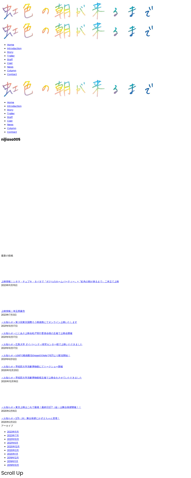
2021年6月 (12, 443)
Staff (10, 59)
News (10, 67)
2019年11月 (12, 461)
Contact (12, 74)
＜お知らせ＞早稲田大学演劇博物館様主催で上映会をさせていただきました (41, 377)
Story (10, 52)
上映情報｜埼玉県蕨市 (13, 311)
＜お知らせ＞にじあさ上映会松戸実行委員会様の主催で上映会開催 (36, 333)
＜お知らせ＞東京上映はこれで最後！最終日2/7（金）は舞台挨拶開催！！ (41, 407)
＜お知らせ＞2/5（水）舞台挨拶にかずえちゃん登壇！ (30, 418)
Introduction (14, 48)
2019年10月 (13, 465)
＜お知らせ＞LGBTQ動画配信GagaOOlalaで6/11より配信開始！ (35, 355)
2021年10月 (13, 439)
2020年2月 (13, 450)
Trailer (11, 56)
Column (11, 70)
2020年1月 (12, 454)
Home (10, 44)
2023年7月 (13, 435)
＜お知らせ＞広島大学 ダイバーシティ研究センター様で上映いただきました (41, 344)
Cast (10, 63)
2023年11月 (13, 431)
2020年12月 (13, 446)
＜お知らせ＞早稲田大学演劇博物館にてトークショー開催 (32, 366)
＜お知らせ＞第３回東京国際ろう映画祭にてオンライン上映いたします (39, 322)
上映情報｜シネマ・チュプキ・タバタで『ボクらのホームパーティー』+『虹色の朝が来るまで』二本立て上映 (60, 281)
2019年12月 (13, 457)
